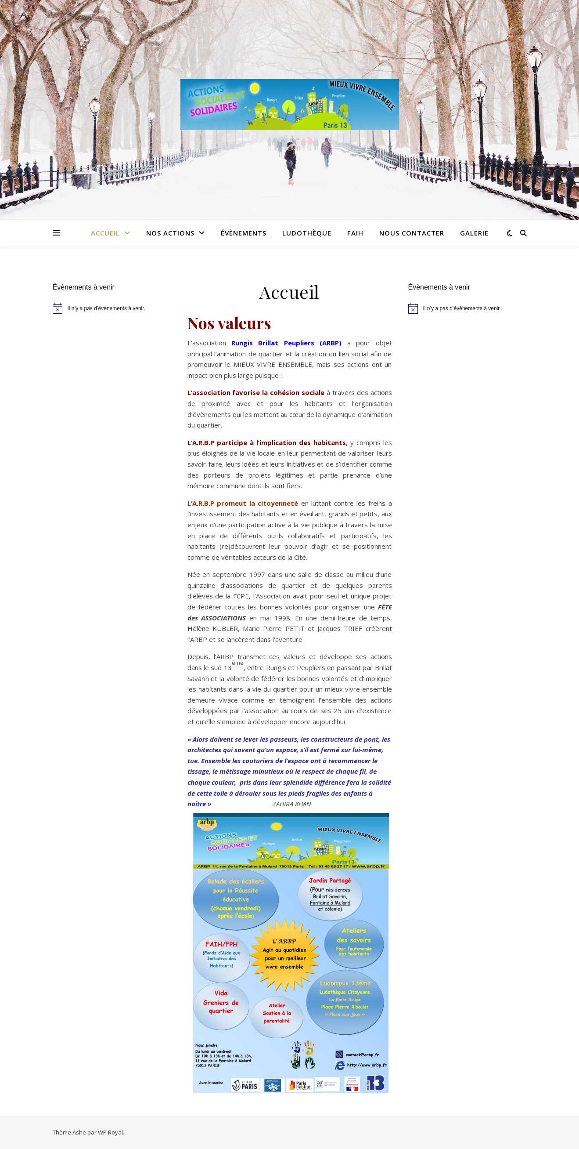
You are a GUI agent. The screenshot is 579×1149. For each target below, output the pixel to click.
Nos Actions (170, 232)
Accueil (105, 232)
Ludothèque (306, 232)
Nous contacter (411, 232)
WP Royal (110, 1132)
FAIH (355, 232)
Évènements (243, 232)
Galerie (474, 232)
